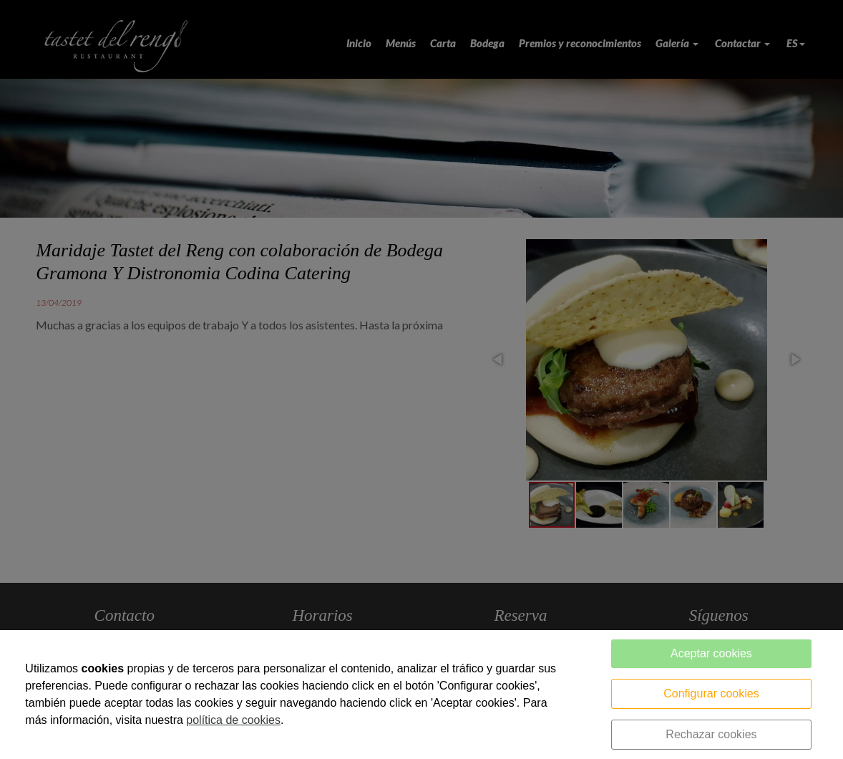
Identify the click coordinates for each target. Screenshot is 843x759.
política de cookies (233, 720)
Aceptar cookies (711, 653)
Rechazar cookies (711, 734)
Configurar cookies (711, 693)
